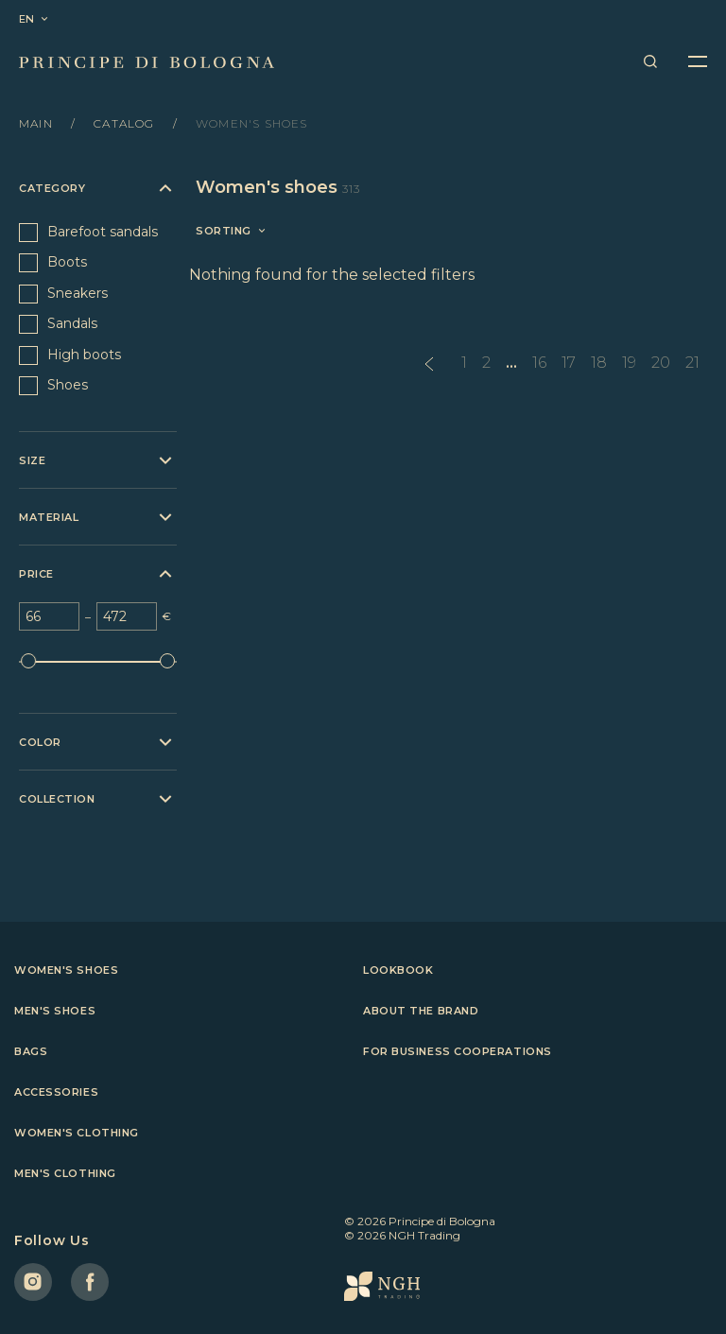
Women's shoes (66, 970)
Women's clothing (76, 1132)
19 (629, 363)
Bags (30, 1051)
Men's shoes (54, 1010)
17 (569, 363)
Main (38, 123)
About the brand (420, 1010)
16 (539, 363)
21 (692, 363)
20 (660, 363)
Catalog (126, 123)
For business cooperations (457, 1051)
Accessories (56, 1092)
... (511, 363)
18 (599, 363)
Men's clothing (65, 1173)
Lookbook (398, 970)
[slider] (28, 660)
